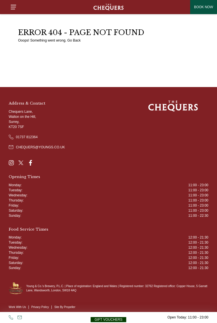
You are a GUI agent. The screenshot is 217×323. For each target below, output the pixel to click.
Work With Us (17, 307)
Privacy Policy (40, 307)
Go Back (74, 40)
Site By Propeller (64, 307)
